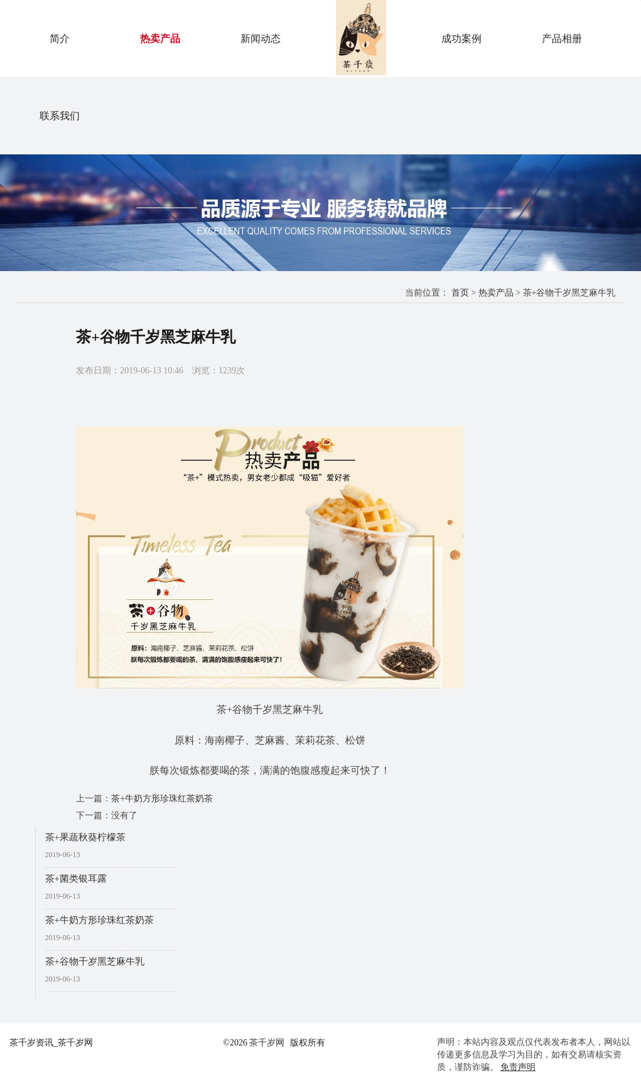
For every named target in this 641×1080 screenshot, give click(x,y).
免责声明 (518, 1067)
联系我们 (60, 115)
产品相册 (562, 38)
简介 (60, 38)
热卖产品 (160, 38)
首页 (460, 292)
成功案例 (461, 38)
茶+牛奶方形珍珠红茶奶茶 (162, 798)
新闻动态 (260, 38)
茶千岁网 (266, 1042)
